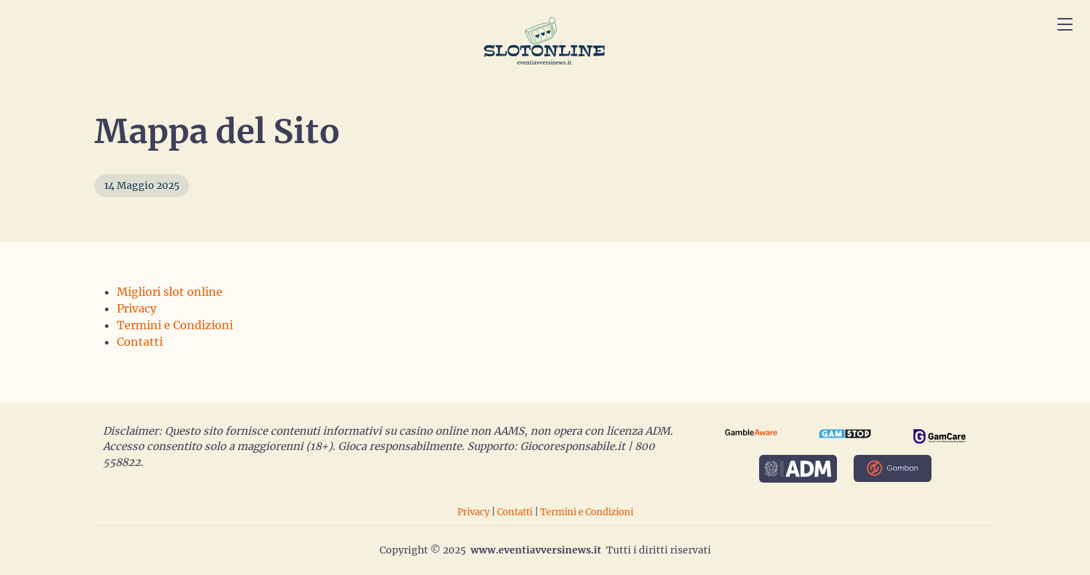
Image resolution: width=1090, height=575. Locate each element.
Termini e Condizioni (173, 325)
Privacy (136, 308)
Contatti (139, 342)
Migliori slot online (168, 292)
